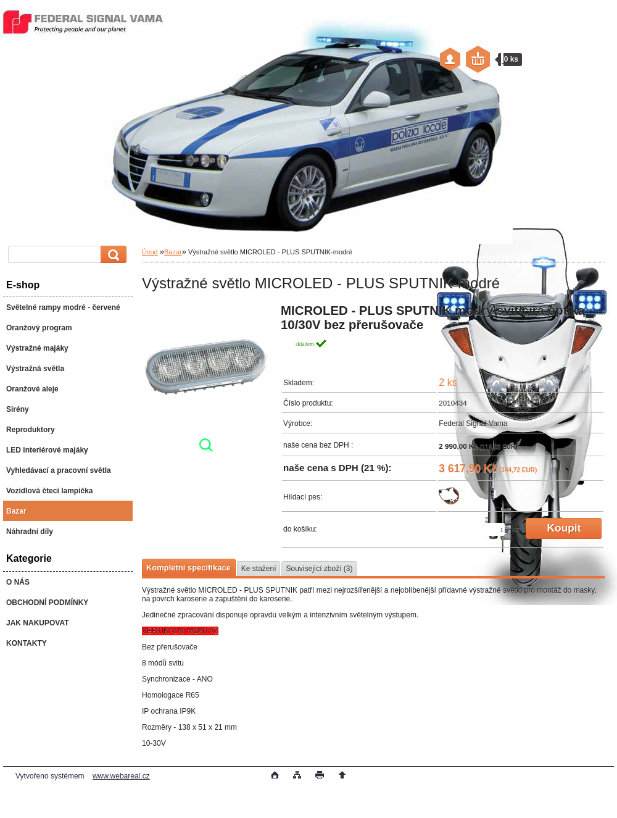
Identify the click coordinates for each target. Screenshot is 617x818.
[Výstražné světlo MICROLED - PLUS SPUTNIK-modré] (206, 382)
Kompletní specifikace (188, 567)
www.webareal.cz (121, 776)
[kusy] (495, 529)
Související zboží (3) (319, 568)
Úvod (150, 252)
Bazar (173, 252)
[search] (111, 255)
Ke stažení (258, 568)
